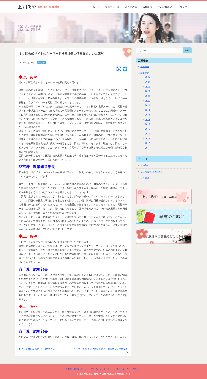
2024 (147, 86)
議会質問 (41, 62)
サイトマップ (122, 369)
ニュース (143, 159)
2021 (147, 100)
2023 (147, 91)
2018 (147, 114)
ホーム (96, 7)
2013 (147, 138)
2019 (147, 110)
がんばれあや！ (166, 7)
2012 (147, 143)
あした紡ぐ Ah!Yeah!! (151, 171)
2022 (147, 95)
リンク (183, 7)
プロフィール (112, 7)
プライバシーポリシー (101, 369)
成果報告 (145, 66)
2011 (147, 147)
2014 (147, 133)
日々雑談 (145, 177)
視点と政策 (131, 7)
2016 (147, 124)
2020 (147, 105)
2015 (147, 128)
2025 (147, 81)
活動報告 (147, 7)
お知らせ (145, 165)
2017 (147, 119)
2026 (147, 76)
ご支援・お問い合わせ (76, 369)
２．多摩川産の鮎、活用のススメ (37, 348)
